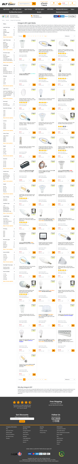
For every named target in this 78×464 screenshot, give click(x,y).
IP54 (4, 233)
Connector (5, 57)
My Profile (25, 428)
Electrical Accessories (62, 12)
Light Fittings (28, 9)
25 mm (4, 165)
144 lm (4, 127)
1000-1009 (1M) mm (7, 221)
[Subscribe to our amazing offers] (22, 419)
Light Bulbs (6, 9)
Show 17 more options (8, 225)
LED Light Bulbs (17, 9)
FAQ (57, 436)
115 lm (4, 124)
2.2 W (4, 82)
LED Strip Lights (39, 9)
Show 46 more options (8, 85)
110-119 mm (5, 222)
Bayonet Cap (6, 207)
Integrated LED (6, 268)
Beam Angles (59, 434)
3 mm (4, 149)
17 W (4, 113)
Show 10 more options (8, 261)
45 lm (4, 123)
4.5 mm (4, 151)
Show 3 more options (8, 143)
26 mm (4, 166)
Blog (7, 428)
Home (3, 20)
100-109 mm (5, 219)
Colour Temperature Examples (63, 432)
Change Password (26, 430)
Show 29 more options (8, 193)
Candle (4, 29)
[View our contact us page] (54, 4)
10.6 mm (5, 256)
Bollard (4, 42)
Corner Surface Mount (8, 60)
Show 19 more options (8, 168)
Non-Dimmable (6, 105)
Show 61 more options (8, 130)
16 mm (4, 162)
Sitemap (8, 438)
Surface (4, 247)
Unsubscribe (25, 440)
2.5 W (4, 83)
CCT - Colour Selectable (8, 92)
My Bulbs (25, 436)
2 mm (4, 148)
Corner (4, 243)
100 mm (5, 191)
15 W (4, 111)
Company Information (11, 427)
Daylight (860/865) (7, 95)
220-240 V (5, 200)
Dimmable (5, 103)
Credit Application (26, 438)
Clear (4, 179)
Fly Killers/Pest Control (15, 12)
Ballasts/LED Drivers (62, 9)
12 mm (4, 260)
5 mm (4, 152)
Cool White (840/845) (7, 93)
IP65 (4, 235)
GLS (4, 33)
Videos (58, 444)
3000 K (4, 138)
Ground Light (6, 46)
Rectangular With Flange (8, 71)
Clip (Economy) (6, 267)
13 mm (4, 276)
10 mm (4, 161)
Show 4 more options (8, 37)
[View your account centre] (72, 4)
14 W (4, 110)
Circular (4, 67)
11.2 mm (5, 258)
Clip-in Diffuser (6, 56)
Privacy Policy (43, 432)
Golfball (4, 35)
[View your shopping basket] (62, 4)
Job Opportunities (10, 436)
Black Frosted (6, 177)
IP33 (4, 232)
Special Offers (60, 440)
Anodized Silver (6, 175)
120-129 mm (5, 224)
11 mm (4, 274)
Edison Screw (6, 209)
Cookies (41, 428)
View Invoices (26, 434)
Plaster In (5, 70)
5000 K (4, 141)
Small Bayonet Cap (7, 211)
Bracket (4, 55)
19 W (4, 114)
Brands (39, 12)
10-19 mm (5, 218)
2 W (4, 81)
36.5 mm (5, 187)
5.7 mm (4, 154)
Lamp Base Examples (61, 428)
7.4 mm (4, 254)
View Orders (25, 432)
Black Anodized (6, 176)
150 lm (4, 128)
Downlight (5, 45)
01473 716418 (44, 4)
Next (45, 36)
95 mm (4, 190)
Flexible (4, 69)
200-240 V (5, 199)
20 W (4, 115)
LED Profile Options (61, 430)
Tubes (72, 9)
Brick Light (5, 43)
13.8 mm (5, 278)
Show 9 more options (8, 62)
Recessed (5, 246)
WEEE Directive (60, 438)
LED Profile (50, 9)
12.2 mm (5, 275)
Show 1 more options (8, 49)
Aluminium (5, 173)
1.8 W (4, 79)
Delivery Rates (9, 432)
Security (42, 427)
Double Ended (6, 32)
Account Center (26, 427)
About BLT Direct (9, 430)
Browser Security (43, 430)
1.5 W (4, 78)
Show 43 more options (8, 155)
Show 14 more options (8, 281)
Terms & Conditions (10, 434)
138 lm (4, 125)
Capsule (5, 31)
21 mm (4, 163)
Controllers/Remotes (7, 59)
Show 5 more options (8, 98)
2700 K (4, 137)
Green (4, 96)
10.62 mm (5, 257)
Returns (24, 442)
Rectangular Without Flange (8, 73)
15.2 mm (5, 279)
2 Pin (4, 205)
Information (60, 427)
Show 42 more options (8, 117)
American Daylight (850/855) (8, 91)
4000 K (4, 139)
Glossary (58, 442)
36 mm (4, 186)
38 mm (4, 189)
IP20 (4, 231)
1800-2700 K (5, 135)
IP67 (4, 236)
